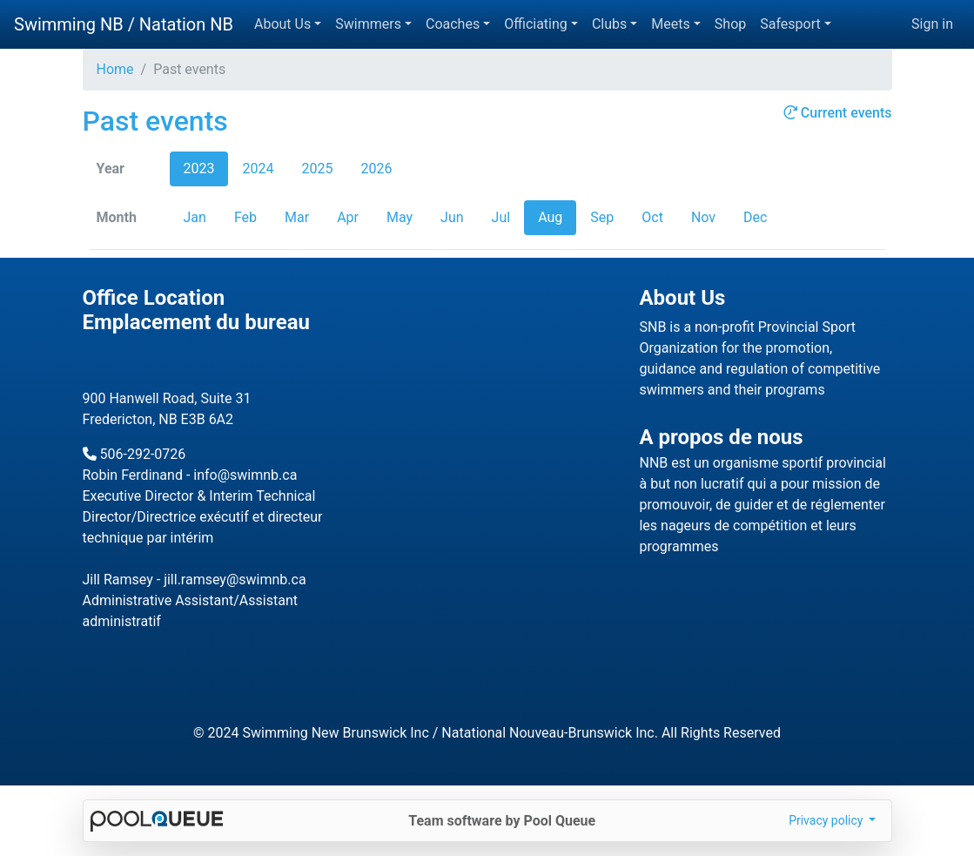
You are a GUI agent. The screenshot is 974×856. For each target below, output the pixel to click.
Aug (550, 217)
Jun (451, 217)
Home (115, 69)
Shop (730, 24)
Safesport (790, 24)
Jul (501, 217)
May (399, 217)
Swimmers (368, 24)
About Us (282, 24)
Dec (755, 217)
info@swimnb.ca (245, 475)
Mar (297, 217)
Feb (245, 217)
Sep (602, 217)
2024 (257, 168)
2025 (317, 168)
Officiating (536, 24)
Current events (837, 112)
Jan (195, 217)
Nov (703, 217)
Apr (348, 217)
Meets (670, 24)
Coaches (453, 24)
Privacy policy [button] (827, 820)
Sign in (932, 24)
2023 (199, 168)
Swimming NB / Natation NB (123, 24)
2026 (376, 168)
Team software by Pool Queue (501, 820)
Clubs (609, 24)
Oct (652, 217)
